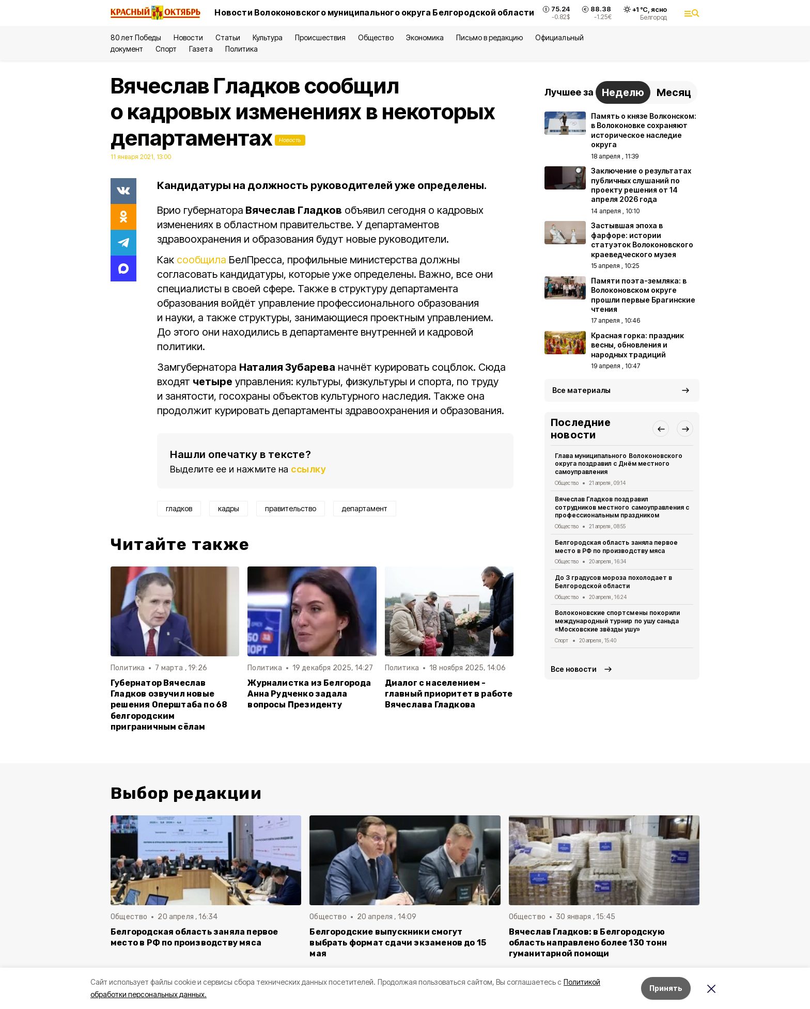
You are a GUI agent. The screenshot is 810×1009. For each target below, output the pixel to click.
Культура (268, 37)
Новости (188, 37)
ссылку (308, 469)
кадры (228, 508)
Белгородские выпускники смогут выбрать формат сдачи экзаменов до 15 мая (397, 942)
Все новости (574, 669)
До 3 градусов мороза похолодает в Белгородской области (613, 582)
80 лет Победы (136, 37)
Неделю (623, 92)
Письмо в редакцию (489, 37)
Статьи (227, 37)
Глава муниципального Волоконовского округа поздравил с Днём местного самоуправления (618, 464)
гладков (179, 508)
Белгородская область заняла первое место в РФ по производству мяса (616, 547)
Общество (375, 37)
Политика (241, 48)
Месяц (674, 92)
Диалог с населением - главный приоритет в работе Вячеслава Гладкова (449, 694)
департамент (364, 508)
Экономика (425, 37)
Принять (665, 988)
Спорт (166, 48)
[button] (660, 428)
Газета (200, 48)
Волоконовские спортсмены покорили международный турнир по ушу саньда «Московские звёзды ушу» (617, 621)
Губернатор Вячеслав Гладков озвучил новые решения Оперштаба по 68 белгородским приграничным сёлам (169, 704)
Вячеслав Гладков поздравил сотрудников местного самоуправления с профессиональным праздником (622, 507)
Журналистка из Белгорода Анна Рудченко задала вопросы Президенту (309, 694)
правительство (290, 508)
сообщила (201, 260)
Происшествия (320, 37)
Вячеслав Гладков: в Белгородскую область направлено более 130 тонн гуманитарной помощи (588, 942)
